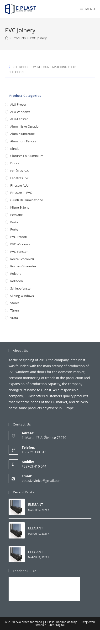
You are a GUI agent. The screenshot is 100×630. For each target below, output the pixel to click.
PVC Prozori (18, 237)
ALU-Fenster (19, 119)
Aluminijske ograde (24, 126)
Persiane (16, 215)
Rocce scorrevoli (22, 259)
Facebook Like (24, 571)
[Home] (6, 38)
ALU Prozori (18, 104)
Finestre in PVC (21, 192)
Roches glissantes (23, 266)
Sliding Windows (22, 296)
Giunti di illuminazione (26, 200)
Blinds (14, 148)
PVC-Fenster (19, 251)
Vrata (14, 318)
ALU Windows (20, 112)
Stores (14, 303)
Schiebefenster (21, 288)
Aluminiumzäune (22, 134)
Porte (14, 229)
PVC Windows (20, 244)
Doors (14, 163)
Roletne (15, 273)
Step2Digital (56, 625)
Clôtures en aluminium (26, 156)
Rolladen (16, 281)
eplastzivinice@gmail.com (41, 480)
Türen (14, 310)
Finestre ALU (19, 185)
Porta (14, 222)
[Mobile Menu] (87, 9)
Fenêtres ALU (20, 170)
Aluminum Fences (23, 141)
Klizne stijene (19, 207)
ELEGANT (35, 504)
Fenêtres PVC (19, 178)
